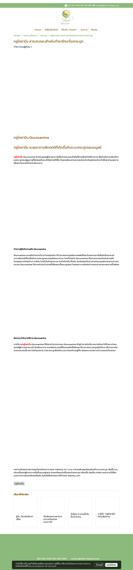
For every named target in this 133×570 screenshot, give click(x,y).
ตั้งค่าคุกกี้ (99, 565)
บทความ (84, 29)
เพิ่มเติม (94, 29)
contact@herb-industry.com (107, 5)
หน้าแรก (37, 29)
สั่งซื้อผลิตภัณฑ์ (51, 29)
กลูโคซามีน (26, 344)
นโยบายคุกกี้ (52, 566)
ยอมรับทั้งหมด (111, 565)
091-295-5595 (86, 5)
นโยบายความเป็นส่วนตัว (36, 566)
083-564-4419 (74, 5)
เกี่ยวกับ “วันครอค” (69, 29)
